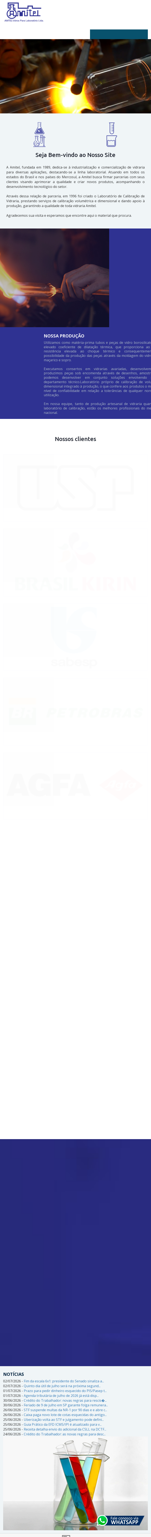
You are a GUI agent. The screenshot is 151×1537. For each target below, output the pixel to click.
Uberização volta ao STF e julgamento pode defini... (64, 1419)
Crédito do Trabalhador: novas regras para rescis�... (65, 1400)
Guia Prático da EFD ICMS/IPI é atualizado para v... (63, 1424)
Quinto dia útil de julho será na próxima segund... (62, 1386)
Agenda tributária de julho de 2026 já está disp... (61, 1395)
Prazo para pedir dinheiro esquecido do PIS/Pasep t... (65, 1390)
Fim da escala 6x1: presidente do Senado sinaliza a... (64, 1381)
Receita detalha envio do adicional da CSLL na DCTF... (65, 1429)
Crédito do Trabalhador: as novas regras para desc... (65, 1434)
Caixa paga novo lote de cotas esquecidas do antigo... (65, 1414)
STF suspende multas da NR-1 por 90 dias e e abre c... (65, 1410)
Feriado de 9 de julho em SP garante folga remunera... (66, 1405)
